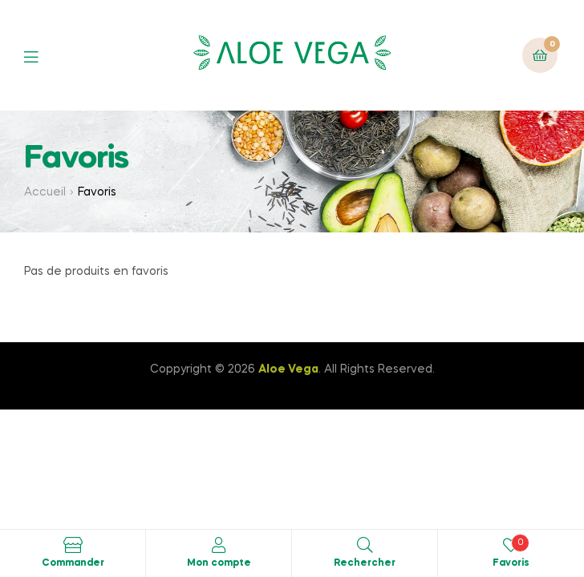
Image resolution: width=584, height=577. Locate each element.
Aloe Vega (288, 369)
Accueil (45, 192)
